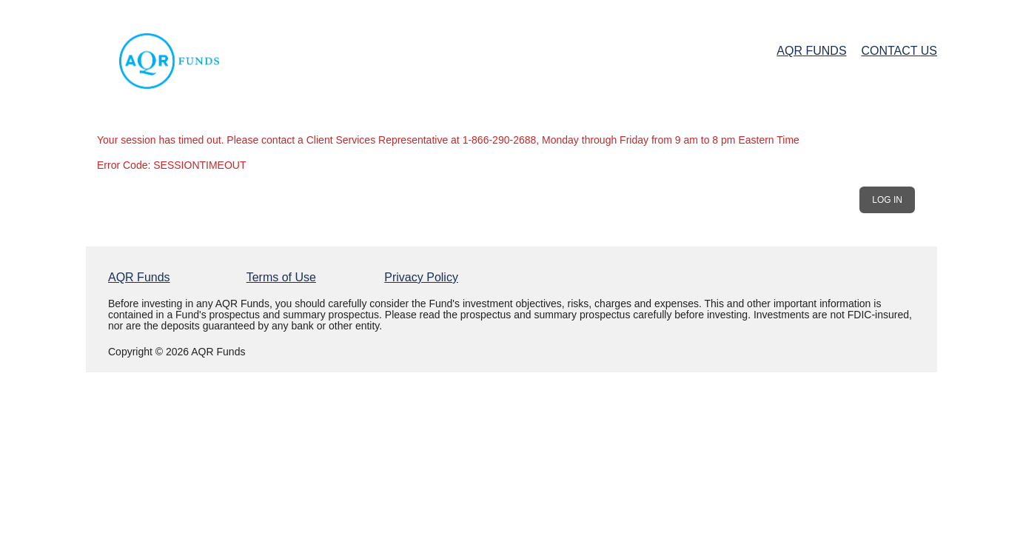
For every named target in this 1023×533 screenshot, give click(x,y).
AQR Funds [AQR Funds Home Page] (811, 50)
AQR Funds (139, 277)
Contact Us (899, 50)
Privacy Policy (421, 277)
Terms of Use (281, 277)
